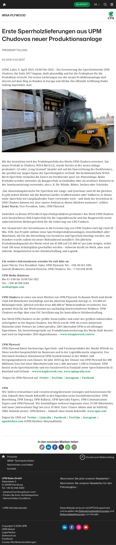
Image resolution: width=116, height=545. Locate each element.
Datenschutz (9, 535)
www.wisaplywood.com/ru (77, 334)
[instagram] (79, 527)
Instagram (72, 377)
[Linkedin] (48, 447)
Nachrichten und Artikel (20, 464)
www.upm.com (97, 411)
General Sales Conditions (16, 498)
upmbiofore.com (12, 421)
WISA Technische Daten (20, 460)
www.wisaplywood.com (47, 371)
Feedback (7, 538)
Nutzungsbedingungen (72, 514)
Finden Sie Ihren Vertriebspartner (21, 495)
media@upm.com (13, 287)
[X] (61, 447)
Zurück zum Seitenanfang (100, 457)
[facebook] (71, 527)
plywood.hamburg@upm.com (19, 492)
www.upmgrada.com (77, 371)
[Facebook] (55, 447)
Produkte (12, 456)
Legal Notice (8, 532)
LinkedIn (45, 417)
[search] (105, 4)
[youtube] (86, 527)
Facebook (88, 377)
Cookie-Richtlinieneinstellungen (19, 542)
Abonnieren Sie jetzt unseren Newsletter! (84, 478)
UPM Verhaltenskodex (15, 507)
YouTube (57, 377)
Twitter (44, 377)
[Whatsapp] (67, 447)
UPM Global (8, 529)
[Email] (74, 447)
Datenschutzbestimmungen (94, 511)
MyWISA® (82, 4)
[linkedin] (64, 527)
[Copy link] (42, 447)
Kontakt (11, 468)
